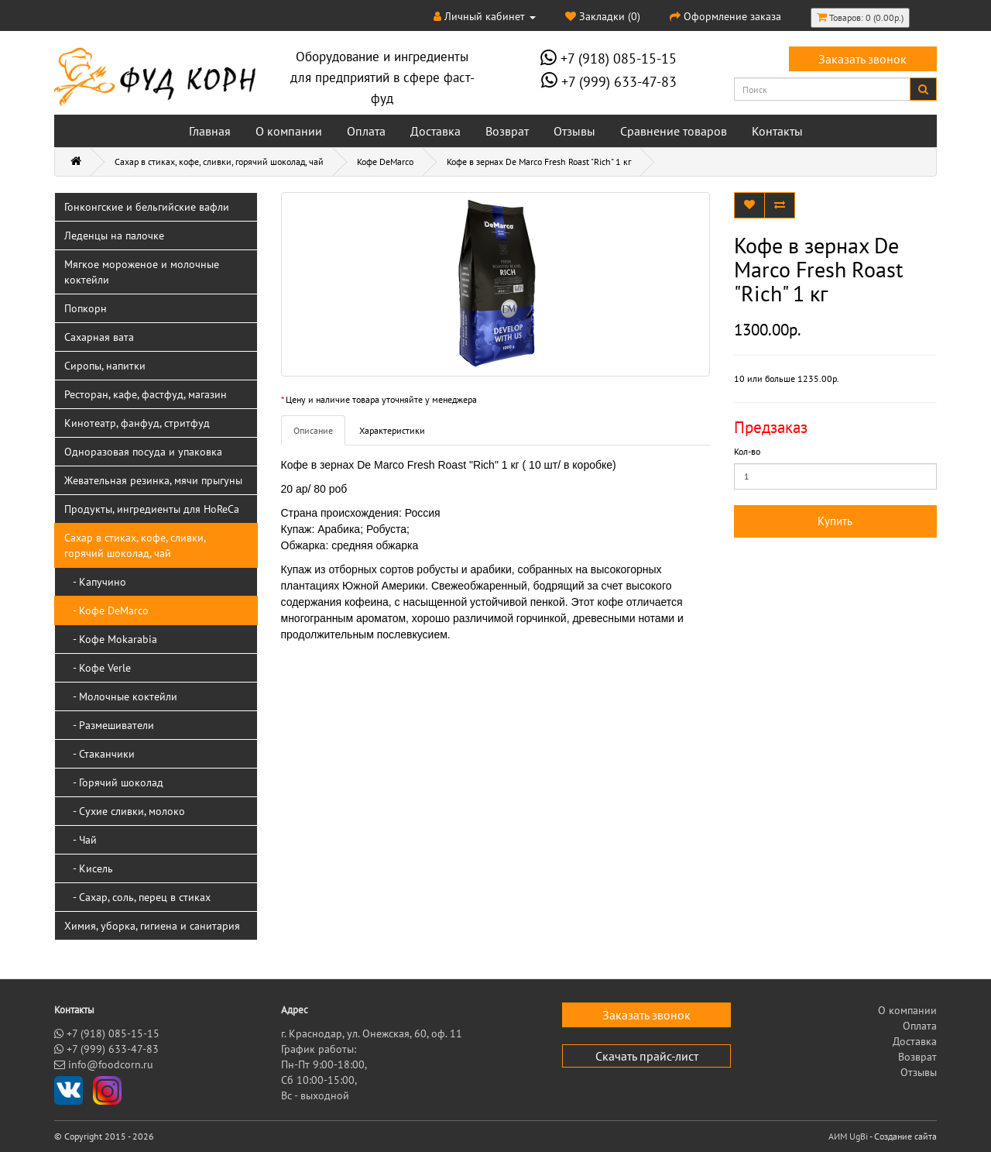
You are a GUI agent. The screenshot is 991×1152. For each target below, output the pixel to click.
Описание (313, 430)
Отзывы (574, 131)
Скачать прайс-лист (646, 1056)
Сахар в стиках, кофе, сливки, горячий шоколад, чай (219, 161)
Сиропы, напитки (105, 366)
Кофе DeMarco (385, 161)
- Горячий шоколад (113, 782)
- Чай (80, 840)
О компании (288, 131)
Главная (210, 131)
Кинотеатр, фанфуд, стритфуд (137, 423)
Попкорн (85, 308)
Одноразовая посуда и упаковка (143, 452)
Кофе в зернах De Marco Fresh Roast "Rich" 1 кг (539, 161)
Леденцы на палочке (114, 235)
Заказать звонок (862, 59)
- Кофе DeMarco (106, 610)
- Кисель (88, 868)
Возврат (507, 131)
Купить (835, 521)
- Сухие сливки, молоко (124, 811)
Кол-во (747, 451)
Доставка (435, 131)
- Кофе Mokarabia (110, 639)
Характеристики (392, 430)
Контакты (777, 131)
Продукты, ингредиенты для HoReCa (151, 509)
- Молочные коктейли (120, 696)
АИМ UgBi (848, 1136)
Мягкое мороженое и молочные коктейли (141, 272)
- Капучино (95, 582)
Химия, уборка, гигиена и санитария (152, 926)
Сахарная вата (99, 337)
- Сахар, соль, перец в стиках (137, 897)
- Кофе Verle (97, 668)
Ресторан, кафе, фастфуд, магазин (145, 394)
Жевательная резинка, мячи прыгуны (153, 480)
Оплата (366, 131)
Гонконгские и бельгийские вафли (146, 207)
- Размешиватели (109, 725)
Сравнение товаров (673, 131)
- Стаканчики (99, 754)
